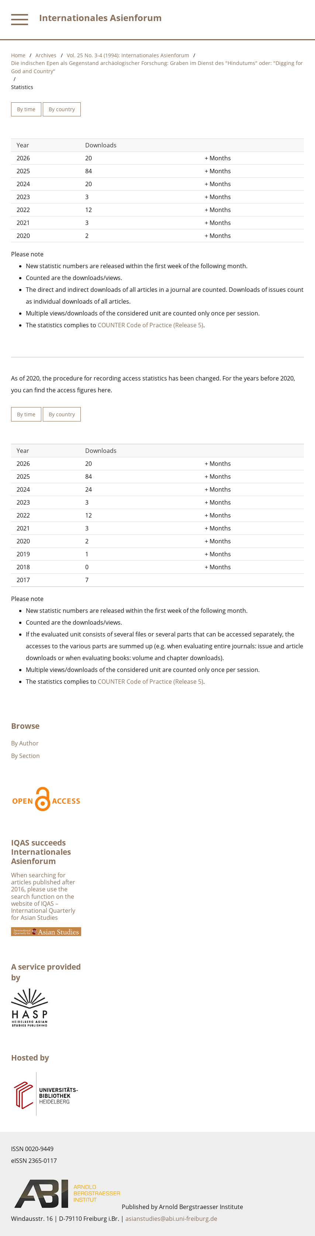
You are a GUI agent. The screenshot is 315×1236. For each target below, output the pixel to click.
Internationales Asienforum (100, 17)
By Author (25, 743)
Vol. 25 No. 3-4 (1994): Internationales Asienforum (128, 55)
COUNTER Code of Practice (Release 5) (150, 325)
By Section (25, 756)
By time (26, 109)
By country (62, 109)
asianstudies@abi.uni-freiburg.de (171, 1219)
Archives (45, 55)
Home (18, 55)
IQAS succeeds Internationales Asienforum (41, 851)
